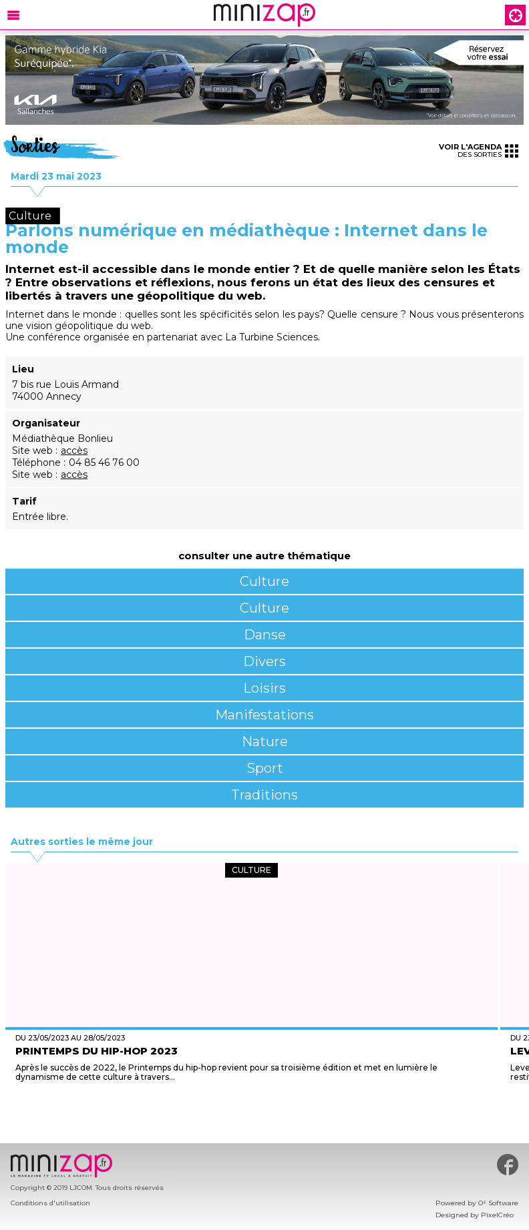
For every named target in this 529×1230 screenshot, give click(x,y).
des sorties (478, 150)
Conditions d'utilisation (50, 1203)
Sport (264, 768)
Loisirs (264, 688)
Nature (265, 741)
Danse (265, 635)
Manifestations (264, 715)
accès (74, 450)
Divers (264, 661)
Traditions (264, 795)
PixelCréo (497, 1215)
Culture (264, 581)
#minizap (507, 1164)
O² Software (498, 1203)
